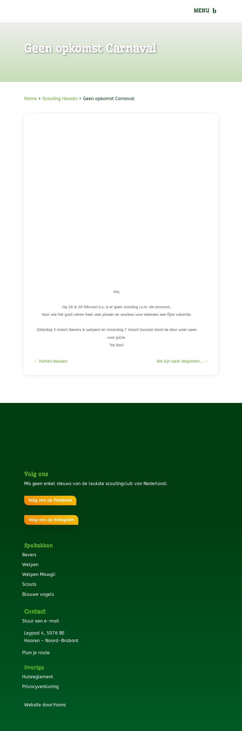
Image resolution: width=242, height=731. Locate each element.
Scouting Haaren (59, 98)
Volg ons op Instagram (51, 519)
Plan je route (37, 652)
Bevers (30, 554)
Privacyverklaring (41, 686)
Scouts (30, 584)
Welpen (31, 564)
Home (30, 98)
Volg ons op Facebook (50, 500)
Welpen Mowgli (39, 574)
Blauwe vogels (39, 594)
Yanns (60, 704)
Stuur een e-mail (41, 621)
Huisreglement (38, 676)
